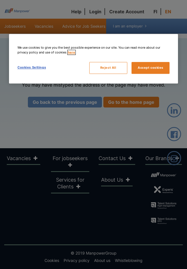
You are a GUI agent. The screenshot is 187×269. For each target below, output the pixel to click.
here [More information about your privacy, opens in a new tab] (71, 52)
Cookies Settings (31, 67)
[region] (93, 58)
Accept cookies (150, 68)
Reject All (108, 68)
